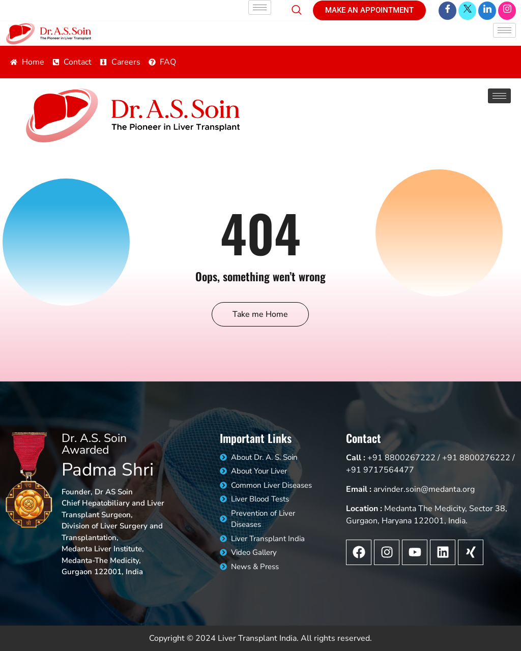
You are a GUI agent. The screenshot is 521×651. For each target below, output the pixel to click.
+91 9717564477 (380, 470)
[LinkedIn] (487, 11)
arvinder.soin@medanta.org (424, 489)
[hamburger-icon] (259, 7)
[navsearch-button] (296, 6)
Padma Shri (108, 470)
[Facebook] (447, 11)
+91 (375, 457)
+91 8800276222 (476, 457)
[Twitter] (467, 11)
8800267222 (410, 457)
